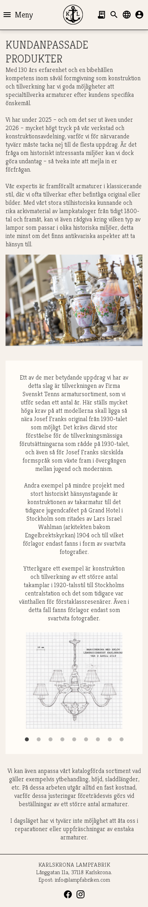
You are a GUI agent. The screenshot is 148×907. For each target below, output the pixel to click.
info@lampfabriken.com (82, 879)
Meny (17, 14)
